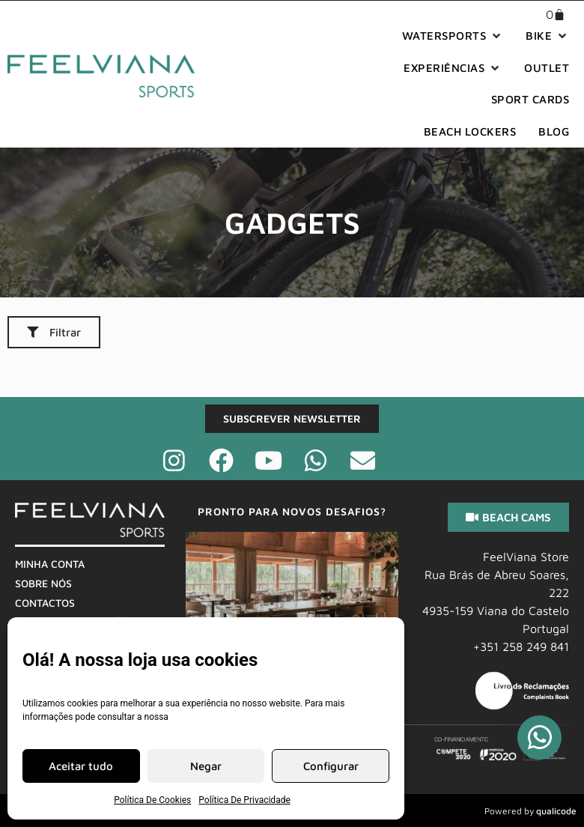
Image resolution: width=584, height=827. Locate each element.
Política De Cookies (152, 800)
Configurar (331, 766)
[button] (453, 36)
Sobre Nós (43, 583)
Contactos (45, 602)
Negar (206, 766)
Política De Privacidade (244, 800)
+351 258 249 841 (521, 646)
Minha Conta (50, 563)
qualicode (556, 811)
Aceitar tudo (81, 766)
